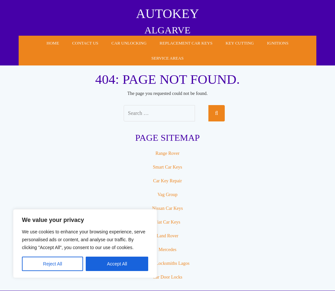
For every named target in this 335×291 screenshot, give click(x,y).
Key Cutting (239, 43)
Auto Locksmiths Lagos (168, 263)
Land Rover (167, 235)
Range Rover (167, 153)
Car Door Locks (167, 277)
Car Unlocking (129, 43)
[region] (85, 243)
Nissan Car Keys (167, 208)
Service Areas (167, 58)
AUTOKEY (167, 13)
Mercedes (167, 249)
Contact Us (85, 43)
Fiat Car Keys (167, 222)
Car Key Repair (167, 180)
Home (52, 43)
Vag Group (167, 194)
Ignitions (278, 43)
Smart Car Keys (167, 167)
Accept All (117, 263)
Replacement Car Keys (186, 43)
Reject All (52, 263)
